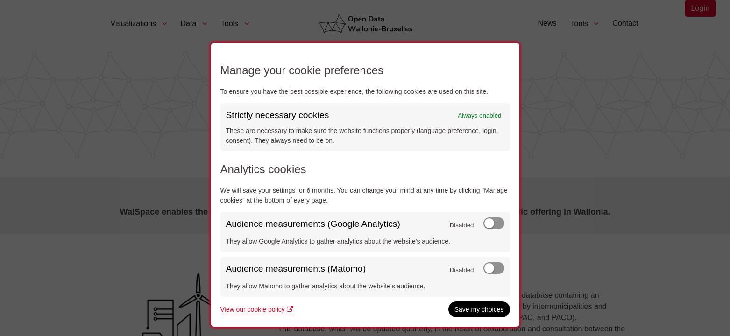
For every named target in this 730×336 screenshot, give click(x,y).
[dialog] (365, 185)
